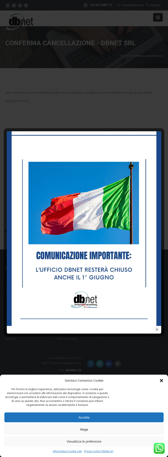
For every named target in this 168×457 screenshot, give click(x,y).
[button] (161, 380)
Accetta (84, 417)
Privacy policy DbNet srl (98, 451)
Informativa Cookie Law (67, 451)
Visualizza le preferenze (84, 441)
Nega (84, 429)
